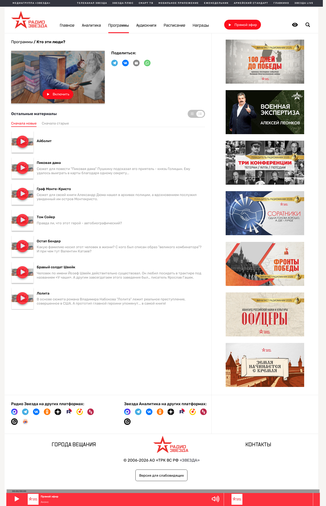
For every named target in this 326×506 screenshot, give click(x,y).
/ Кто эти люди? (49, 42)
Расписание (174, 25)
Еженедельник (216, 3)
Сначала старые (55, 123)
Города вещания (74, 444)
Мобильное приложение (178, 3)
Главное (67, 25)
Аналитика (91, 25)
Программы (118, 25)
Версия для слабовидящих (161, 475)
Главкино (281, 3)
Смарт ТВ (146, 3)
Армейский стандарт (251, 3)
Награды (201, 25)
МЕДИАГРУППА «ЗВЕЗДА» (32, 3)
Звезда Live (304, 3)
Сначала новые (24, 123)
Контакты (258, 444)
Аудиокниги (146, 25)
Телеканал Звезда (92, 3)
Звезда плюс (123, 3)
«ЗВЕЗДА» (190, 460)
